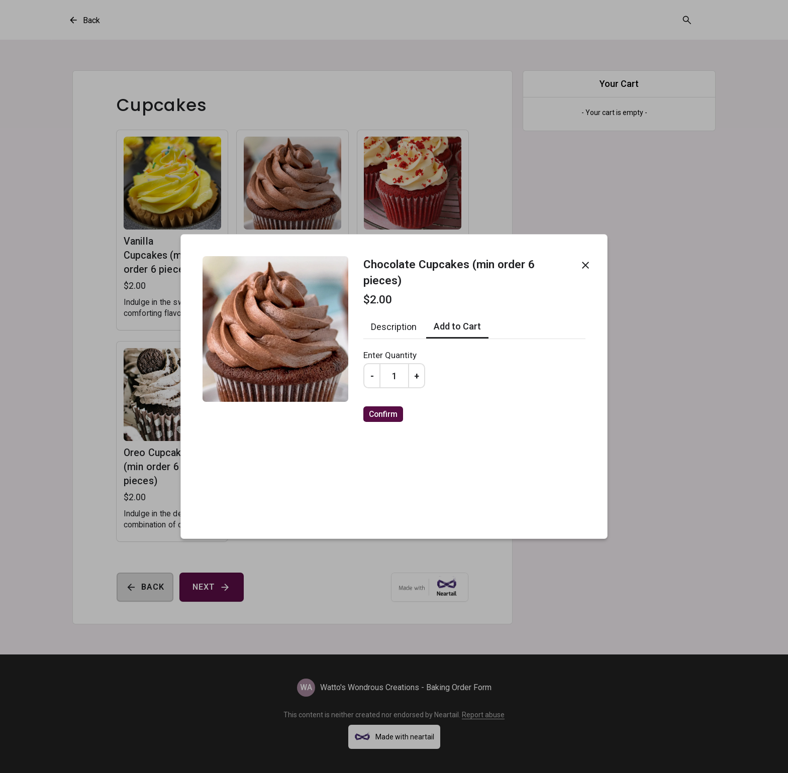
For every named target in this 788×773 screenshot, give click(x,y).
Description (394, 326)
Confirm (383, 414)
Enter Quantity (390, 355)
